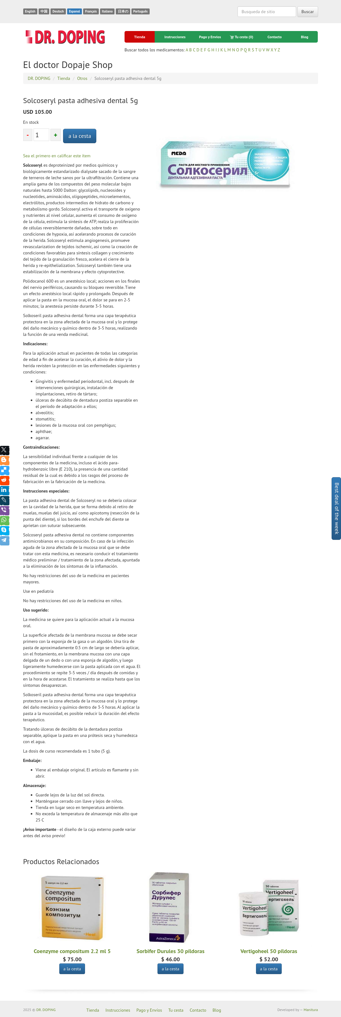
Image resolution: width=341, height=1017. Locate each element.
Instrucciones (174, 36)
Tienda (139, 36)
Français (91, 11)
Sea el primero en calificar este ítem (57, 156)
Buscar (307, 11)
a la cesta (79, 135)
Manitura (311, 1009)
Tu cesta (241, 36)
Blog (304, 36)
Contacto (275, 36)
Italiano (107, 11)
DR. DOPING (46, 1009)
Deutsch (58, 11)
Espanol (74, 11)
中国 (43, 11)
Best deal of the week (337, 508)
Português (140, 11)
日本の (123, 11)
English (30, 11)
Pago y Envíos (210, 36)
